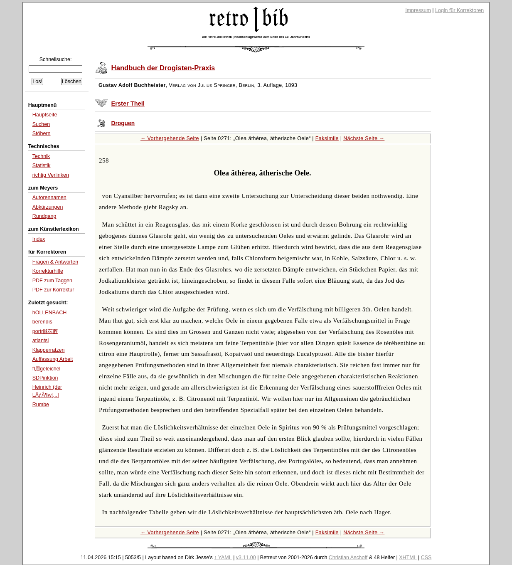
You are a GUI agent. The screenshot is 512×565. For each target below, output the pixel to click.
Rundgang (44, 216)
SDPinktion (45, 378)
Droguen (123, 123)
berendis (42, 322)
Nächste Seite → (363, 138)
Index (38, 239)
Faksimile (327, 138)
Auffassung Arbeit (52, 359)
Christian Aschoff (348, 557)
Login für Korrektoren (459, 10)
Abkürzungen (47, 207)
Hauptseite (44, 115)
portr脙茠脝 (45, 331)
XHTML (407, 557)
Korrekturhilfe (47, 271)
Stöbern (41, 133)
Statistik (41, 165)
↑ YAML (223, 557)
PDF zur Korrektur (53, 290)
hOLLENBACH (49, 313)
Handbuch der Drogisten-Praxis (163, 68)
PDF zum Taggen (52, 281)
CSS (426, 557)
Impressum (418, 10)
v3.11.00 (246, 557)
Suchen (41, 124)
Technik (41, 156)
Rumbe (40, 404)
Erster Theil (128, 103)
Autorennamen (49, 197)
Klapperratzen (48, 350)
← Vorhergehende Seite (169, 138)
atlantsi (40, 340)
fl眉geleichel (46, 369)
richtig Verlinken (50, 175)
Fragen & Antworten (55, 262)
